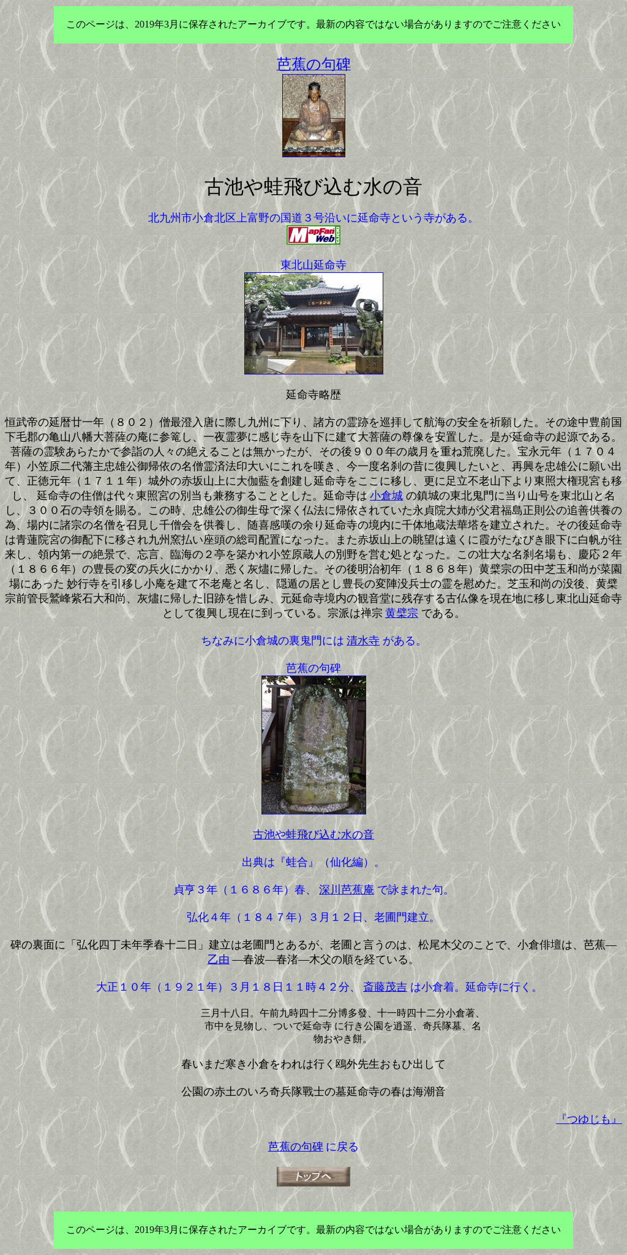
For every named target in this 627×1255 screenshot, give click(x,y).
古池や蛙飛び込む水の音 (313, 835)
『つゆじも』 (589, 1119)
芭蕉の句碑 (295, 1147)
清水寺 (363, 641)
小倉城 (386, 496)
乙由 (219, 959)
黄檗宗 (401, 613)
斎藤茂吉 (385, 987)
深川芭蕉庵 (346, 890)
